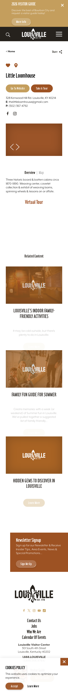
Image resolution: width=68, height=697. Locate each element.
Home (10, 51)
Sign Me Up (26, 564)
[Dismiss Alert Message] (62, 5)
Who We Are (34, 631)
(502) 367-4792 (17, 105)
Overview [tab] (29, 173)
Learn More (33, 686)
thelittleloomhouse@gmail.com (27, 102)
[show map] (16, 65)
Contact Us (34, 620)
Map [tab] (41, 173)
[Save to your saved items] (8, 65)
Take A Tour (42, 88)
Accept (14, 686)
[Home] (34, 34)
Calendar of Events (34, 637)
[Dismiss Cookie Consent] (64, 661)
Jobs (34, 626)
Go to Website (18, 88)
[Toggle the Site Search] (8, 34)
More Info (21, 22)
